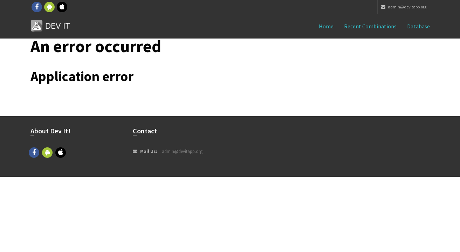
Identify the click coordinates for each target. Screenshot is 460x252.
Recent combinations (370, 26)
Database (418, 26)
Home (326, 26)
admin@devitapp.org (403, 6)
